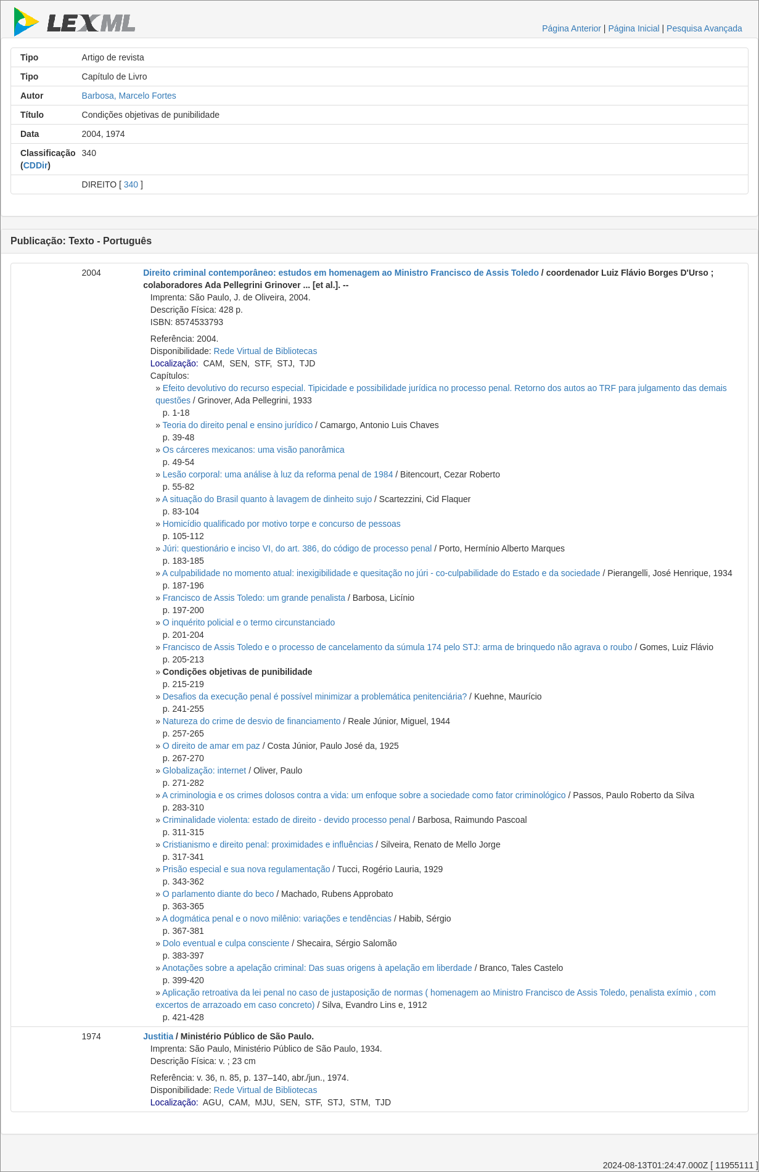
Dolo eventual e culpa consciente (226, 943)
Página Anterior (571, 28)
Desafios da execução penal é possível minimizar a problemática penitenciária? (315, 696)
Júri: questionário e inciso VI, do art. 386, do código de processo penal (297, 548)
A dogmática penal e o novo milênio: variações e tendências (277, 918)
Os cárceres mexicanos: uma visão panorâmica (254, 450)
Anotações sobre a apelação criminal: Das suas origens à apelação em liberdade (317, 968)
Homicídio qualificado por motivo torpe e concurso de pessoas (282, 524)
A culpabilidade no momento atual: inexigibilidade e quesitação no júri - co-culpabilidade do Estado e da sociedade (381, 573)
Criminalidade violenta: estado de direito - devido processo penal (287, 820)
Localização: (174, 363)
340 (131, 184)
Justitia (158, 1036)
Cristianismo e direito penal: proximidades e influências (268, 844)
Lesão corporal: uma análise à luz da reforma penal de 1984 (278, 474)
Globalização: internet (204, 770)
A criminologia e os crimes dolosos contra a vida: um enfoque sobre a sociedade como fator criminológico (363, 795)
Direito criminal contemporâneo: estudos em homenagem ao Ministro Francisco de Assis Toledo (341, 273)
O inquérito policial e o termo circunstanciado (249, 622)
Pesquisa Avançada (704, 28)
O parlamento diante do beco (218, 894)
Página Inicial (633, 28)
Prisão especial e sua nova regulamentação (246, 869)
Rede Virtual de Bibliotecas (266, 351)
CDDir (35, 165)
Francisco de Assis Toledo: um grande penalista (254, 598)
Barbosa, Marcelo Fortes (129, 96)
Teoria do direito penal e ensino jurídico (238, 425)
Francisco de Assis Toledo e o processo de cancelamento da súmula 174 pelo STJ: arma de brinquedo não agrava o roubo (398, 647)
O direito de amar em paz (211, 746)
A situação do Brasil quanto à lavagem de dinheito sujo (267, 499)
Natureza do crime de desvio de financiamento (252, 721)
